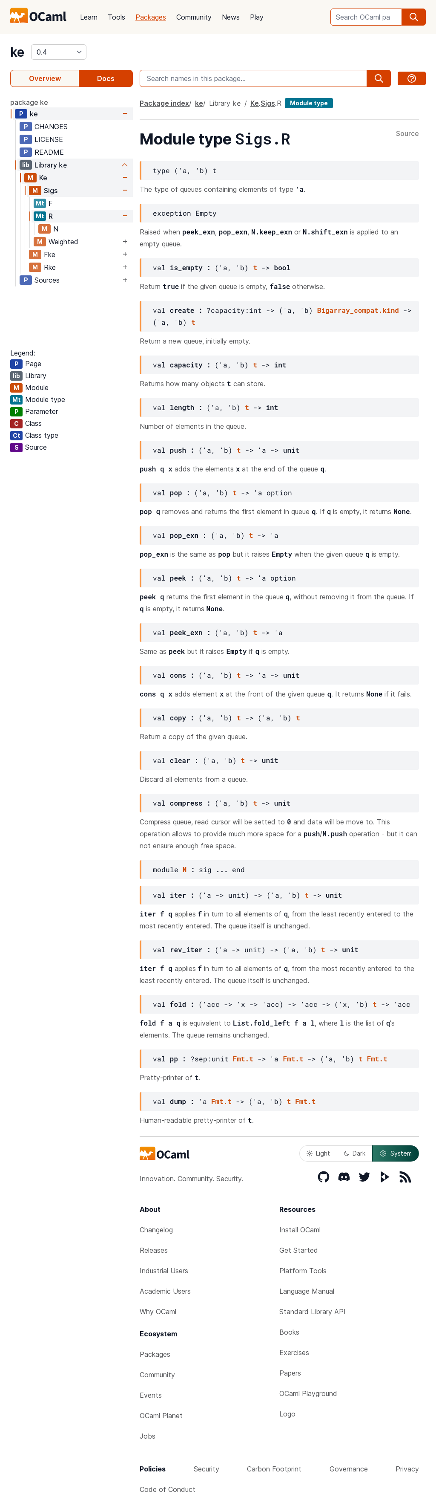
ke (17, 52)
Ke (43, 177)
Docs (106, 78)
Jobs (147, 1436)
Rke (50, 267)
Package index (164, 103)
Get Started (298, 1250)
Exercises (294, 1352)
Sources (47, 280)
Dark (354, 1153)
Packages (150, 17)
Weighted (63, 241)
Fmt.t (243, 1058)
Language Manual (306, 1291)
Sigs (50, 190)
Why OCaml (158, 1311)
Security (206, 1469)
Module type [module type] (309, 103)
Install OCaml (300, 1230)
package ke (29, 102)
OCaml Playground (308, 1393)
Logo (287, 1414)
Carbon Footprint (274, 1469)
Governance (349, 1469)
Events (151, 1395)
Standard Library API (312, 1311)
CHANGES (51, 126)
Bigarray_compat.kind (358, 310)
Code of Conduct (167, 1489)
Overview (45, 78)
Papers (290, 1373)
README (49, 152)
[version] (58, 52)
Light (318, 1153)
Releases (154, 1250)
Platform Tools (303, 1270)
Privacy (407, 1469)
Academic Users (165, 1291)
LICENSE (48, 139)
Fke (49, 254)
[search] (414, 17)
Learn (89, 17)
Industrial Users (164, 1270)
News (231, 17)
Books (289, 1332)
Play (257, 17)
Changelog (156, 1230)
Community (194, 17)
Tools (116, 17)
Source (407, 134)
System (395, 1153)
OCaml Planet (161, 1415)
